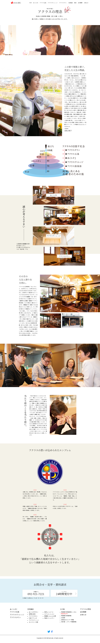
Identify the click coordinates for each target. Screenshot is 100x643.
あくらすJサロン (33, 612)
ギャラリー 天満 (33, 622)
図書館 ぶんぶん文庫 (50, 616)
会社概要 (80, 3)
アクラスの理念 (85, 609)
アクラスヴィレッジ (53, 3)
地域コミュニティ (49, 618)
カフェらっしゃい (49, 614)
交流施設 (70, 3)
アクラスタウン (63, 3)
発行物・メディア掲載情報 (68, 621)
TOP (30, 3)
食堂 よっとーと (48, 612)
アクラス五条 (43, 3)
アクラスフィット (34, 620)
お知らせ (86, 3)
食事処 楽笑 (32, 614)
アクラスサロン (33, 616)
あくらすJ (35, 3)
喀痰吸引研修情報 (66, 615)
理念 (75, 3)
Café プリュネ (33, 618)
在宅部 (63, 617)
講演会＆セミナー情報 (67, 619)
